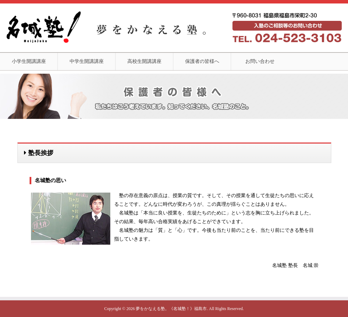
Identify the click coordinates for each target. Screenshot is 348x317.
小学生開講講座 (29, 61)
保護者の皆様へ (202, 61)
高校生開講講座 (144, 61)
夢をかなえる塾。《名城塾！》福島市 (171, 308)
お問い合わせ (260, 61)
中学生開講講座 (87, 61)
